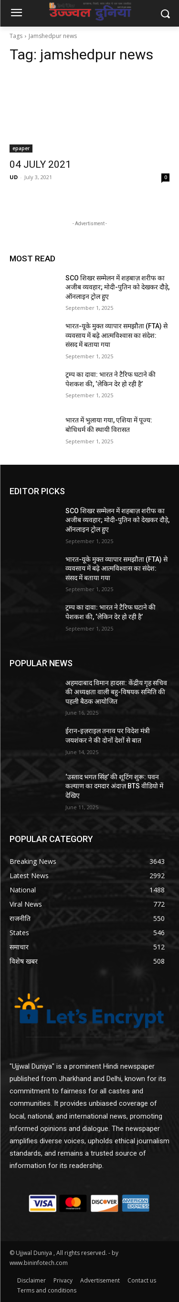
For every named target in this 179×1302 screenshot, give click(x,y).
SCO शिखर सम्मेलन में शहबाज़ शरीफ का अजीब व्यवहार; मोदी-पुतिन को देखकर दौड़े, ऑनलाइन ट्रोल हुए (117, 287)
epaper (21, 148)
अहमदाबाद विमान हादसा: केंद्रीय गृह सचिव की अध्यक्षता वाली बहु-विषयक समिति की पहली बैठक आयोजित (116, 692)
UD (14, 177)
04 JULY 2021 (40, 164)
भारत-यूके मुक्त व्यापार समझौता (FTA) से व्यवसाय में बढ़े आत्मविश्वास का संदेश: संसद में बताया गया (116, 335)
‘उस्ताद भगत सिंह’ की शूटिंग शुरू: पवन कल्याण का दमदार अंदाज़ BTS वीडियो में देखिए (114, 786)
